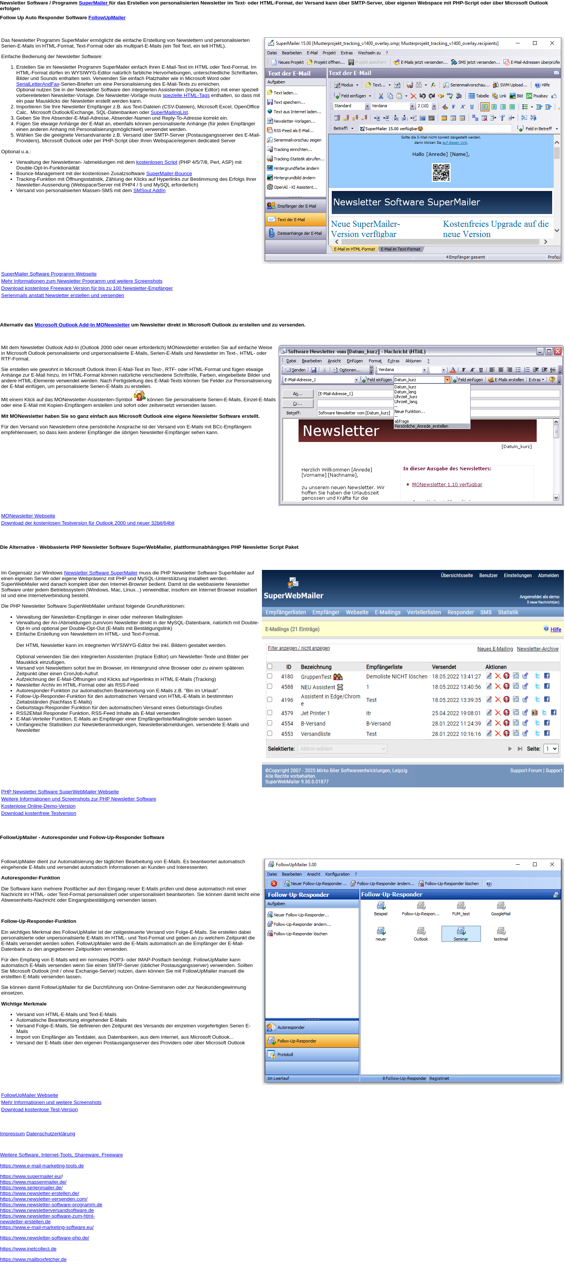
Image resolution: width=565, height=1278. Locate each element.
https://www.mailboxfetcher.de (33, 1259)
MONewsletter (183, 347)
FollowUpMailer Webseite (29, 1095)
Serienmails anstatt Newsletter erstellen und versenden (62, 295)
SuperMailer (94, 3)
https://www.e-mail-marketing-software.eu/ (47, 1227)
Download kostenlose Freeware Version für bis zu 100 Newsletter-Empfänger (87, 288)
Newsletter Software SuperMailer (101, 573)
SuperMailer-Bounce (169, 173)
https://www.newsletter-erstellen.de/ (39, 1193)
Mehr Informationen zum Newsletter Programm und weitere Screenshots (81, 281)
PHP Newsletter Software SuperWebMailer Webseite (60, 792)
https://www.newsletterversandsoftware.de (47, 1210)
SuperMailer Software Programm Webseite (49, 274)
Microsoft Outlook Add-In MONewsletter (82, 325)
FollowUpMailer (106, 17)
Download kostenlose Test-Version (39, 1109)
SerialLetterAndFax (37, 84)
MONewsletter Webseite (28, 516)
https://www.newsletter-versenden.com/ (44, 1199)
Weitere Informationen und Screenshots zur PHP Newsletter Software (78, 799)
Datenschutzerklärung (50, 1133)
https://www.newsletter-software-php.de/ (44, 1238)
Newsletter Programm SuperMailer (49, 40)
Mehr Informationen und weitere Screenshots (51, 1102)
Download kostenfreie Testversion (38, 813)
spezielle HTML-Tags (186, 95)
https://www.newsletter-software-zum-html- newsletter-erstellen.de (47, 1218)
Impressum (12, 1133)
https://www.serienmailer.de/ (31, 1187)
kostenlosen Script (156, 162)
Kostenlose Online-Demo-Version (38, 806)
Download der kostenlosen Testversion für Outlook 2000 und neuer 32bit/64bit (87, 523)
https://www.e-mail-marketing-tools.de (42, 1166)
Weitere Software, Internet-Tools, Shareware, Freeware (61, 1155)
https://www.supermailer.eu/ (31, 1176)
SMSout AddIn (149, 190)
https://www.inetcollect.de (28, 1249)
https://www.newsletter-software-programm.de (51, 1204)
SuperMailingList (169, 112)
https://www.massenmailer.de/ (33, 1182)
